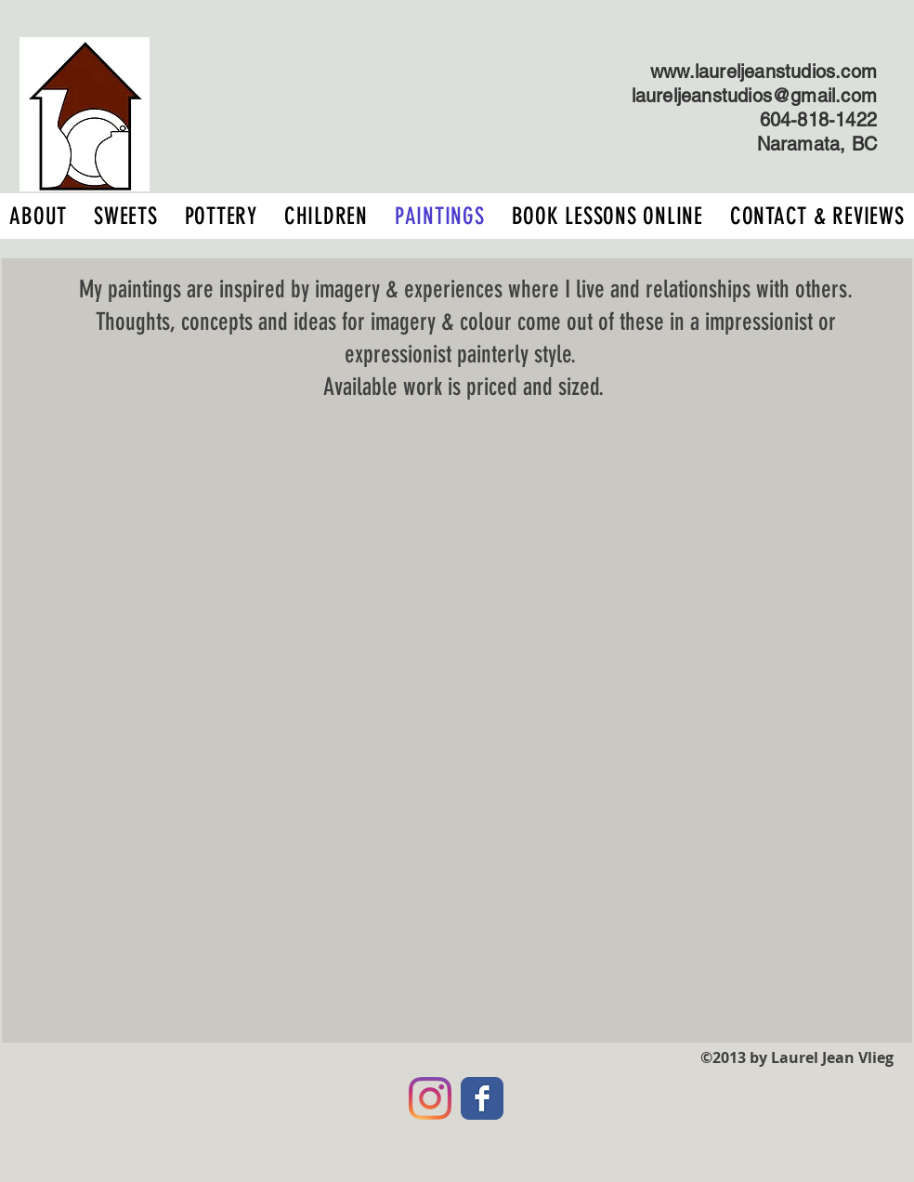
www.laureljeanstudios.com (763, 71)
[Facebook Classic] (482, 1098)
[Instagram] (430, 1098)
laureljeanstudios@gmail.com (754, 96)
